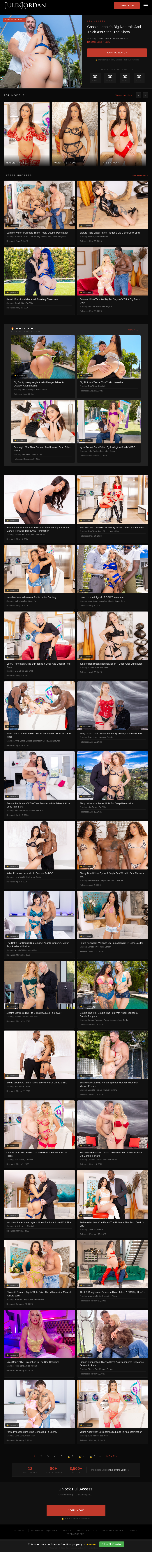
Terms (67, 1530)
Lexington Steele (107, 451)
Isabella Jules (21, 601)
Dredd (27, 1086)
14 (82, 1456)
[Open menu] (145, 5)
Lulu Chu (92, 1229)
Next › (111, 1456)
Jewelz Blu (19, 303)
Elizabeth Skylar (22, 1299)
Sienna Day (93, 1369)
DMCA (133, 1530)
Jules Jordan (41, 390)
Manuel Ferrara (121, 38)
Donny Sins (46, 236)
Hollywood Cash (33, 877)
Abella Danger (28, 390)
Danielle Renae (95, 1090)
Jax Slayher (107, 306)
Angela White (20, 950)
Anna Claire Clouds (23, 741)
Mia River (26, 454)
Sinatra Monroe (22, 1017)
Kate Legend (20, 1226)
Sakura (91, 236)
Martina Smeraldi (22, 534)
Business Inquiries (44, 1530)
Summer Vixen (21, 236)
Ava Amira (19, 1086)
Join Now (127, 5)
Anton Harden (101, 236)
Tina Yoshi (92, 386)
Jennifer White (21, 810)
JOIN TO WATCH (117, 52)
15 (93, 1456)
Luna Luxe (92, 601)
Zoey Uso (92, 737)
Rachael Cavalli (95, 1159)
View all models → (124, 95)
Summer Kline (94, 306)
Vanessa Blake (94, 1296)
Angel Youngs (110, 1020)
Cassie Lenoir (104, 38)
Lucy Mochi (103, 531)
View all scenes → (140, 175)
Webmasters (75, 1534)
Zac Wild (29, 303)
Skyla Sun (19, 671)
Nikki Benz (19, 1366)
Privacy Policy (87, 1530)
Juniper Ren (93, 667)
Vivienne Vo (93, 947)
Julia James (93, 1436)
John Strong (34, 236)
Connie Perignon (95, 1020)
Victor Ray (114, 531)
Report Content (113, 1530)
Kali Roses (19, 1159)
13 (71, 1456)
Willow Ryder (94, 880)
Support (20, 1530)
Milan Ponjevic (59, 236)
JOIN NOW (76, 1510)
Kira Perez (92, 807)
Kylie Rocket (93, 451)
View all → (134, 330)
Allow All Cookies (111, 1544)
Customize (90, 1544)
